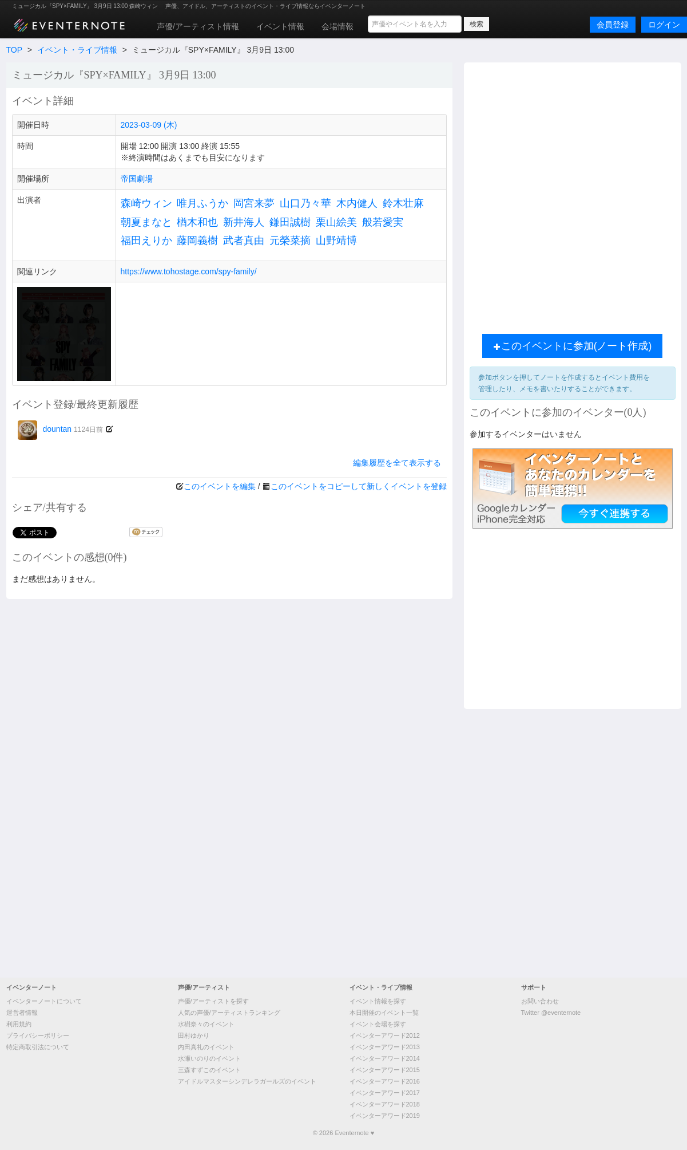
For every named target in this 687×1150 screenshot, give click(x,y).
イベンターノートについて (44, 1001)
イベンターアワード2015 (385, 1069)
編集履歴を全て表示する (397, 462)
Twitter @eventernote (551, 1012)
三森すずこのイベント (209, 1069)
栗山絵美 (336, 222)
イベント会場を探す (378, 1024)
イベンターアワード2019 (385, 1115)
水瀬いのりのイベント (209, 1058)
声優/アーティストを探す (213, 1001)
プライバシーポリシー (37, 1035)
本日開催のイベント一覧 (384, 1012)
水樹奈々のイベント (206, 1024)
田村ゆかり (193, 1035)
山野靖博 (336, 240)
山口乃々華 (305, 203)
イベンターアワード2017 (385, 1092)
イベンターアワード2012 (385, 1035)
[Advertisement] (153, 195)
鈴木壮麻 (403, 203)
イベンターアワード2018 (385, 1104)
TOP (14, 49)
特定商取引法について (37, 1046)
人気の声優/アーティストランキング (229, 1012)
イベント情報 (280, 26)
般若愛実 (382, 222)
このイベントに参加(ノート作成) (572, 346)
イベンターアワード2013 (385, 1046)
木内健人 (357, 203)
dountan (61, 429)
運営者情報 (22, 1012)
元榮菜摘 (290, 240)
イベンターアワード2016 (385, 1081)
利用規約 (18, 1024)
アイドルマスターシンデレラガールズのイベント (247, 1081)
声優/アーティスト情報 (198, 26)
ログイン (664, 24)
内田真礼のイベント (206, 1046)
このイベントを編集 (220, 486)
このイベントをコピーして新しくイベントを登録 (359, 486)
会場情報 (337, 26)
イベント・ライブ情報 (77, 49)
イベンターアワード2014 (385, 1058)
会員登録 (613, 24)
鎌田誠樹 (290, 222)
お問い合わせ (540, 1001)
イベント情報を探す (378, 1001)
